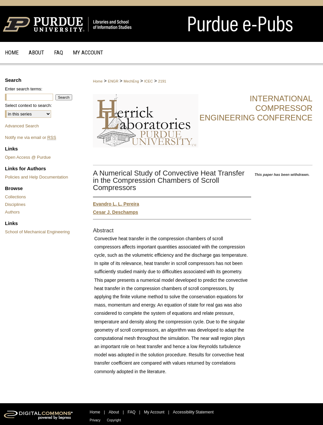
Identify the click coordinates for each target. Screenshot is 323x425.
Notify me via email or (30, 137)
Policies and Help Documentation (36, 177)
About (114, 412)
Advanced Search (22, 125)
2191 (162, 81)
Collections (15, 196)
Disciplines (15, 204)
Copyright (114, 420)
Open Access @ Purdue (28, 157)
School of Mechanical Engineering (37, 231)
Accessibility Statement (193, 412)
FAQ (131, 412)
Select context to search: (28, 105)
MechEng (131, 81)
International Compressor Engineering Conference (255, 108)
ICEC (148, 81)
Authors (12, 212)
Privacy (95, 420)
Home (98, 81)
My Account (154, 412)
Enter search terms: (23, 88)
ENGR (113, 81)
